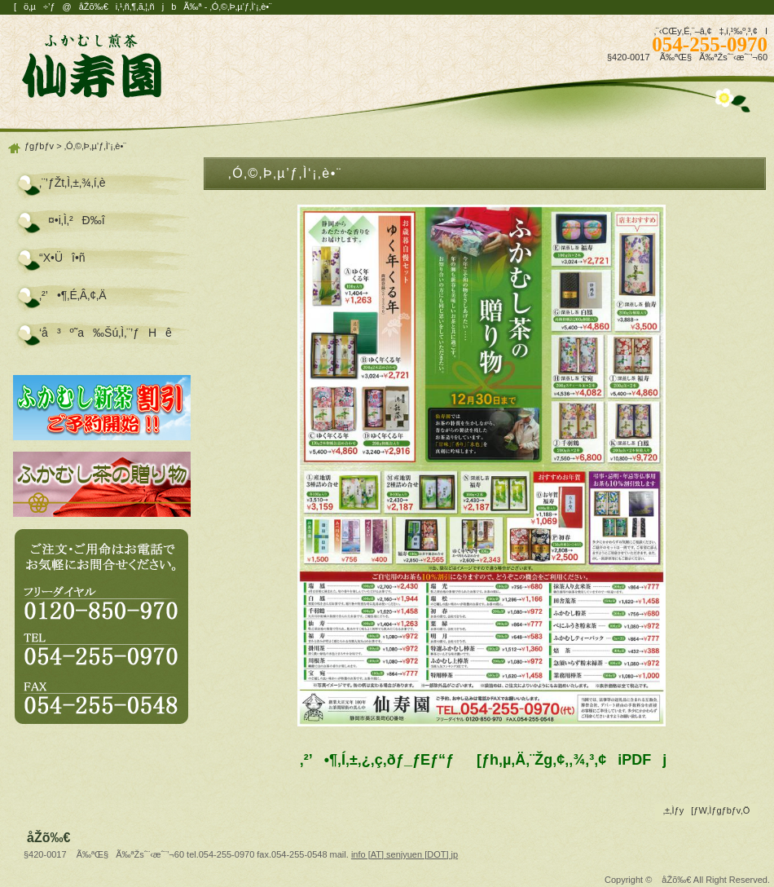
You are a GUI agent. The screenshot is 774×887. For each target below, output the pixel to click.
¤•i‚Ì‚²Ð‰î (72, 220)
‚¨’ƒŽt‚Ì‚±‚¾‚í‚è (72, 182)
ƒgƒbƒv (39, 146)
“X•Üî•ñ (62, 257)
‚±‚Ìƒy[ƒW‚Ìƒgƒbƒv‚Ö (706, 810)
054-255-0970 (709, 44)
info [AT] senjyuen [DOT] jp (404, 854)
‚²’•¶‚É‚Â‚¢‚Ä (73, 295)
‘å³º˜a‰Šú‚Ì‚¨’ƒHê (105, 332)
